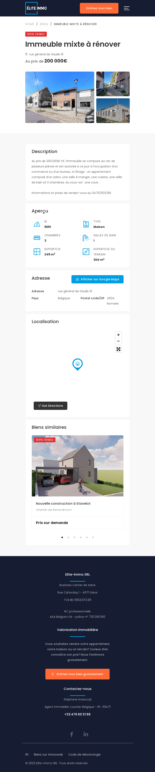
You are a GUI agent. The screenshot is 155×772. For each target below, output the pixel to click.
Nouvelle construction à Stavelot (63, 503)
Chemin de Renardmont (54, 510)
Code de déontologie (84, 754)
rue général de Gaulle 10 (44, 54)
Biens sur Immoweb (48, 754)
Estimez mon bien (99, 8)
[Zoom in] (118, 335)
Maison (99, 227)
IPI (27, 754)
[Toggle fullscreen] (118, 349)
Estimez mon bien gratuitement (77, 674)
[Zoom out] (118, 341)
